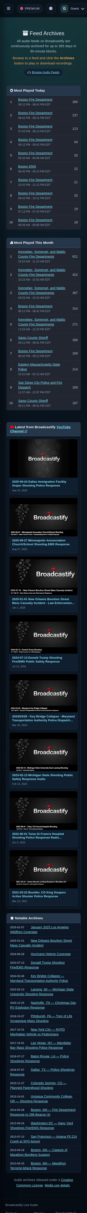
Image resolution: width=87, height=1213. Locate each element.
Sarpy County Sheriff (33, 338)
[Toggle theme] (51, 9)
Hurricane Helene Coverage (51, 954)
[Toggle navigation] (8, 9)
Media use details (57, 1185)
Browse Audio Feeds (45, 72)
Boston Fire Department (35, 99)
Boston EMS (27, 166)
